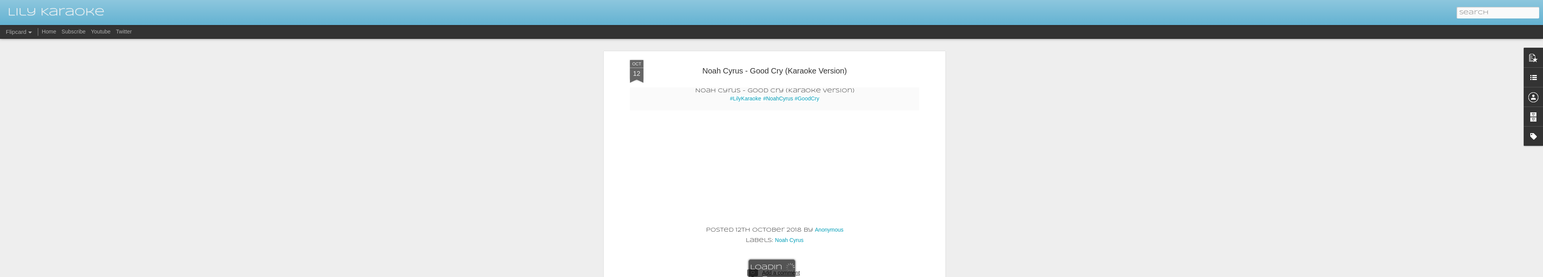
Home (49, 31)
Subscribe (74, 31)
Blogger (830, 272)
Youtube (101, 31)
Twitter (124, 31)
